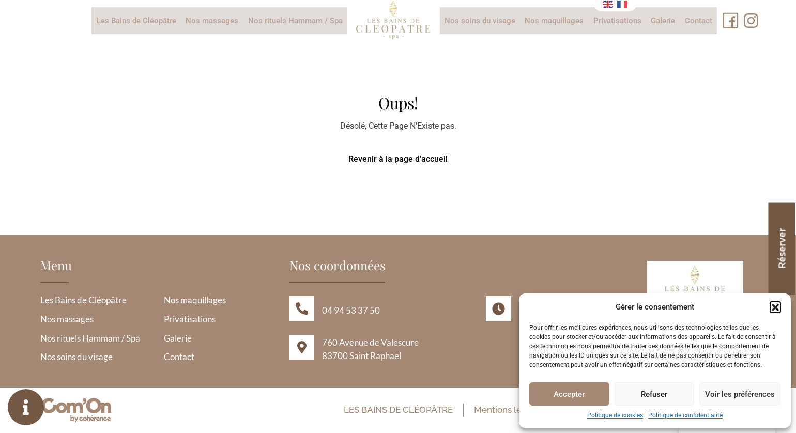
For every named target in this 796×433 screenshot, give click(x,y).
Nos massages (212, 20)
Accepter (569, 394)
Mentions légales (507, 410)
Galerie (662, 20)
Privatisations (617, 20)
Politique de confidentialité (685, 415)
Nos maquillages (554, 20)
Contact (697, 20)
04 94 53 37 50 (351, 310)
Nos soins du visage (480, 20)
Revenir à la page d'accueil (398, 159)
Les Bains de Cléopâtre (137, 20)
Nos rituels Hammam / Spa (295, 20)
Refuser (654, 394)
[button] (775, 307)
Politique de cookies (615, 415)
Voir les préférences (740, 394)
